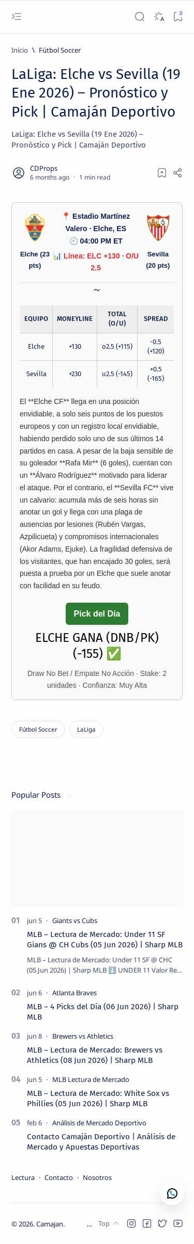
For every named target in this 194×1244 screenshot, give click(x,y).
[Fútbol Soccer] (60, 50)
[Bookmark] (178, 17)
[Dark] (159, 17)
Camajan (49, 1224)
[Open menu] (16, 17)
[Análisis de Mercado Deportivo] (99, 1122)
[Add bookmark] (162, 173)
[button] (131, 1223)
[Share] (177, 173)
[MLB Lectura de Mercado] (90, 1079)
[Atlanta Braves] (74, 992)
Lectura (23, 1177)
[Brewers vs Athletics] (82, 1036)
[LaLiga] (86, 729)
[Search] (139, 17)
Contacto (58, 1177)
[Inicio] (19, 50)
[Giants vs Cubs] (74, 920)
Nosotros (97, 1177)
